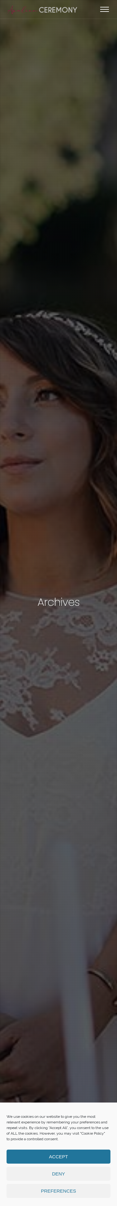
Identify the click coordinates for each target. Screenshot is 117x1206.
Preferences (58, 1191)
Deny (58, 1173)
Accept (58, 1156)
